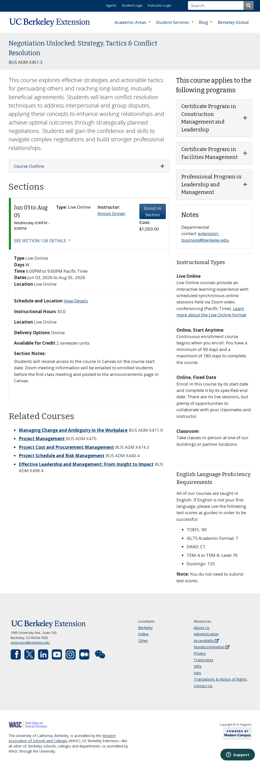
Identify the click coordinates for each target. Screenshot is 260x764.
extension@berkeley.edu (30, 642)
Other (143, 640)
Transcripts (203, 660)
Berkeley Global (233, 22)
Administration (206, 634)
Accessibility (206, 640)
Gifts (198, 666)
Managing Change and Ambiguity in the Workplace (73, 430)
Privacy (200, 653)
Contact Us (203, 685)
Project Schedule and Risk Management (61, 456)
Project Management (42, 438)
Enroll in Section (152, 211)
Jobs (197, 672)
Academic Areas (131, 22)
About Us (201, 627)
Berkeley (145, 627)
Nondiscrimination (212, 647)
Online (143, 634)
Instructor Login (159, 5)
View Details (76, 301)
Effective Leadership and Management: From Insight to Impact (86, 464)
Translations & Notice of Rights (220, 679)
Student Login (132, 5)
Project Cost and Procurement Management (66, 447)
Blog (204, 22)
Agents (111, 5)
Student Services (173, 22)
